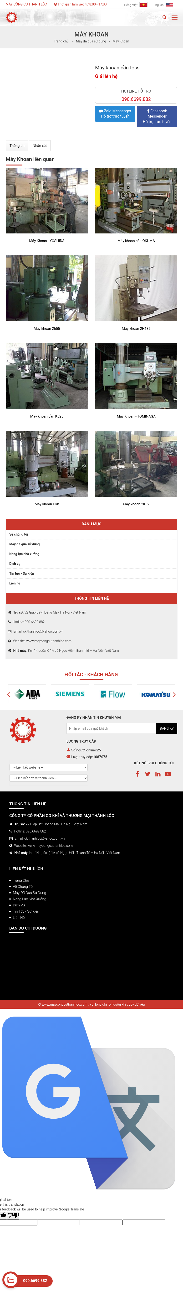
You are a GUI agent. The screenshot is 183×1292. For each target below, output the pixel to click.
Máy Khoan (120, 41)
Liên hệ (14, 583)
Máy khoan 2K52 (136, 504)
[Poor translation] (13, 1216)
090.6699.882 (35, 1280)
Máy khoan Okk (47, 504)
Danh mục (92, 524)
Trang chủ (21, 880)
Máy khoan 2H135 (136, 328)
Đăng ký (167, 728)
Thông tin (17, 146)
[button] (9, 694)
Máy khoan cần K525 (46, 416)
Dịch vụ (14, 564)
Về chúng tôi (18, 534)
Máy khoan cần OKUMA (136, 241)
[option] (40, 694)
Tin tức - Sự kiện (21, 573)
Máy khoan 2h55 (47, 328)
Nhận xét (40, 146)
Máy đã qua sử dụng (91, 41)
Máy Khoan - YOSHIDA (47, 241)
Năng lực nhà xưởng (24, 554)
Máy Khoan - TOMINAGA (136, 416)
